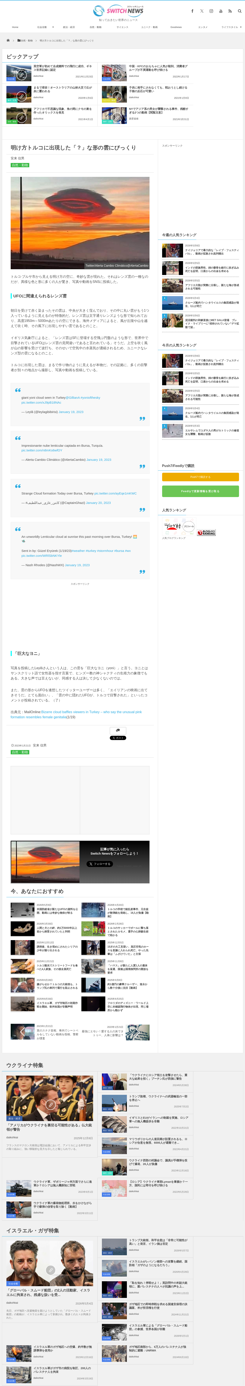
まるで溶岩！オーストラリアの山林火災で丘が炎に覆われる (210, 68)
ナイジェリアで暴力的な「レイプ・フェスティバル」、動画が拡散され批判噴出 (212, 230)
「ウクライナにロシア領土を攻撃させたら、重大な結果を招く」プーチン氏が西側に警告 (132, 1057)
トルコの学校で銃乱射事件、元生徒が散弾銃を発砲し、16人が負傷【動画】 (128, 891)
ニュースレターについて (160, 1366)
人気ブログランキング (174, 516)
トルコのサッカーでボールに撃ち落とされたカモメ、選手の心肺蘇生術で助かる (127, 910)
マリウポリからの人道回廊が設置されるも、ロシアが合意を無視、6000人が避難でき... (210, 1078)
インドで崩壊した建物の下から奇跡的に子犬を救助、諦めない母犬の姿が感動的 (50, 1304)
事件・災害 (168, 79)
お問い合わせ (132, 1366)
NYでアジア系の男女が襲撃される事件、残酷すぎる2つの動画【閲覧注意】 (209, 91)
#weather (78, 529)
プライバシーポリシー (105, 1366)
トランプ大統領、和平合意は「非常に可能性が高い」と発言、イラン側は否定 (132, 1158)
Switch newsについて (53, 1366)
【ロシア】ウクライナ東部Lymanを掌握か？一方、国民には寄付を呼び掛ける (131, 1121)
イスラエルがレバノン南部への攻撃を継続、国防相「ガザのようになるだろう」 (210, 1158)
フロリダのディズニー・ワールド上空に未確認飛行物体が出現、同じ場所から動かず (127, 985)
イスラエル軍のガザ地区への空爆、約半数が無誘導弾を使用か (208, 1199)
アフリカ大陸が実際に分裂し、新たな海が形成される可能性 (212, 265)
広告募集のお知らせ (192, 1366)
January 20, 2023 (98, 481)
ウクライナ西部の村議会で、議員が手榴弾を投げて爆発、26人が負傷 (132, 1100)
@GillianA (73, 376)
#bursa (119, 529)
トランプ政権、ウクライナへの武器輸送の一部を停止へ (210, 1055)
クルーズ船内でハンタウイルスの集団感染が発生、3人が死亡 (212, 283)
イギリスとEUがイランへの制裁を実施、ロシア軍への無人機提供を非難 (132, 1078)
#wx (128, 529)
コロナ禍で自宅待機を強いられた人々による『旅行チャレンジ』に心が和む (50, 1269)
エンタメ (203, 27)
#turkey (91, 529)
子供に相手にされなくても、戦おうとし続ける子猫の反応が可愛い (54, 89)
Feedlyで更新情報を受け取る (200, 469)
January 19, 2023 (71, 390)
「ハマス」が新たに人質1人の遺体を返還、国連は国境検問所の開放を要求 (127, 948)
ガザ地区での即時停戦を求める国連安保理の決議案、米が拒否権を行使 (210, 1180)
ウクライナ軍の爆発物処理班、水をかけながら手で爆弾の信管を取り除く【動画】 (210, 1121)
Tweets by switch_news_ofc (122, 1263)
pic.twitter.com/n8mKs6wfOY (42, 429)
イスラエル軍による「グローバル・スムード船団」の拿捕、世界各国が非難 (132, 1201)
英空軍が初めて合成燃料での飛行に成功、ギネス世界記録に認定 (54, 68)
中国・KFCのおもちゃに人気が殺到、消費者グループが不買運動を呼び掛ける (132, 70)
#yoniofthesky (90, 376)
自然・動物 (95, 27)
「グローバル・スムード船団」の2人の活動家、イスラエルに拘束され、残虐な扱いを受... (39, 1209)
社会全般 (42, 27)
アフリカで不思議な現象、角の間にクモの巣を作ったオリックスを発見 (132, 91)
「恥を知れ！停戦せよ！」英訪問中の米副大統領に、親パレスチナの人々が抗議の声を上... (132, 1180)
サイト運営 (79, 1366)
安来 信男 (17, 137)
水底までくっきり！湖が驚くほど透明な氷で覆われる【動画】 (50, 1287)
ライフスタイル (230, 27)
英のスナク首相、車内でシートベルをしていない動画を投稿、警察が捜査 (57, 1013)
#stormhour (105, 529)
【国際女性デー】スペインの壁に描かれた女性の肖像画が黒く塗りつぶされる (50, 1322)
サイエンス (122, 27)
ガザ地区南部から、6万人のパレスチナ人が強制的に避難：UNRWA (131, 1222)
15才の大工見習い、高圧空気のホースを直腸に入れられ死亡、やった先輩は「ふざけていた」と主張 (128, 929)
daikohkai (38, 76)
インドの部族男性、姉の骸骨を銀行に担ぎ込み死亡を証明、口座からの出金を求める (212, 248)
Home (15, 27)
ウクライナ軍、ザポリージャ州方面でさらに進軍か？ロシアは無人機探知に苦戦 (210, 1100)
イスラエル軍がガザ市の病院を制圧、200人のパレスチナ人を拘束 (210, 1220)
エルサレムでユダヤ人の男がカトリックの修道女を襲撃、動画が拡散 (212, 411)
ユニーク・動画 (149, 27)
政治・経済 (69, 27)
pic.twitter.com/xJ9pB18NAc (41, 381)
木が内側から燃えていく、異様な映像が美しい (50, 1339)
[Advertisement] (80, 595)
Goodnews (176, 27)
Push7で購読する (200, 455)
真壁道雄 (194, 101)
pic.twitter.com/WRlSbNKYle (42, 534)
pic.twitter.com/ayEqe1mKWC (115, 472)
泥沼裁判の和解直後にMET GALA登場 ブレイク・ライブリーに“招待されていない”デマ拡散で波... (212, 302)
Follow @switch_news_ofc (129, 845)
